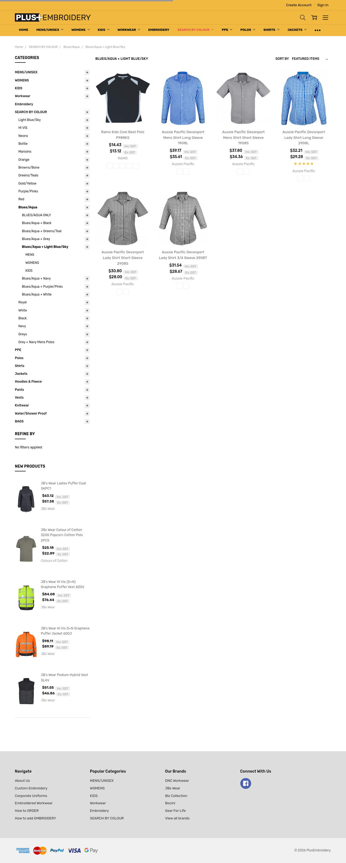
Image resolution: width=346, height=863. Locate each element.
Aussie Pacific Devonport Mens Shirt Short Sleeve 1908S (243, 137)
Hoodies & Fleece (28, 381)
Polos (247, 30)
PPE (227, 30)
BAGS (19, 421)
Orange (23, 160)
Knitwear (22, 405)
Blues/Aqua (27, 207)
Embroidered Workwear (33, 803)
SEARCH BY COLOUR (195, 30)
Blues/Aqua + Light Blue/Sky (45, 247)
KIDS (103, 30)
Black (22, 318)
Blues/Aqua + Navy (36, 278)
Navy (22, 326)
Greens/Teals (28, 175)
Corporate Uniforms (31, 796)
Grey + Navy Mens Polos (36, 342)
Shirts (271, 30)
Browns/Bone (28, 167)
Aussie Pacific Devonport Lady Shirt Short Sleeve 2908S (122, 257)
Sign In (322, 5)
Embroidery (158, 30)
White (22, 310)
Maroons (24, 151)
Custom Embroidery (31, 788)
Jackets (297, 30)
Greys (22, 334)
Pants (19, 390)
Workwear (129, 30)
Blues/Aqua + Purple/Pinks (42, 286)
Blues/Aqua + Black (36, 223)
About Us (22, 781)
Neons (23, 136)
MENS (29, 255)
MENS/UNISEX (50, 30)
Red (21, 199)
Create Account (298, 5)
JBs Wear (172, 788)
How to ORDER (27, 811)
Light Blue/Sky (29, 120)
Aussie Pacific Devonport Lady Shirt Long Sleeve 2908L (303, 137)
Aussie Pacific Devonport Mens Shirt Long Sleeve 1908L (183, 137)
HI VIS (22, 128)
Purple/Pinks (28, 191)
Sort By (282, 59)
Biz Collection (176, 796)
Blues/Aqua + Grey (36, 239)
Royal (22, 302)
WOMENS (80, 30)
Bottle (23, 144)
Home (23, 30)
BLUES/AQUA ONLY (36, 215)
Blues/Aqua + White (37, 294)
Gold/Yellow (27, 183)
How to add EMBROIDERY (35, 818)
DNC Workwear (177, 781)
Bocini (170, 803)
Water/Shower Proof (31, 413)
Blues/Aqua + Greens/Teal (41, 231)
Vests (19, 397)
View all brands (177, 818)
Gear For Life (175, 811)
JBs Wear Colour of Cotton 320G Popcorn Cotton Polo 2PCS (62, 535)
